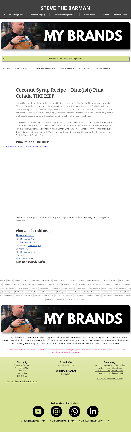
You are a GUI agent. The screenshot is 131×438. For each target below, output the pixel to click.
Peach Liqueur (44, 288)
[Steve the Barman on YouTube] (38, 411)
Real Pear (86, 292)
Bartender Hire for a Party (109, 381)
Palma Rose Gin (24, 288)
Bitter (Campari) (60, 281)
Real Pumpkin (119, 292)
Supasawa (38, 296)
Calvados (114, 281)
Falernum (42, 284)
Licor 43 (116, 284)
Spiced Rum (28, 296)
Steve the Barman (66, 365)
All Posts (6, 68)
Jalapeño (108, 284)
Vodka (99, 296)
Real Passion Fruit (74, 292)
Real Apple (123, 288)
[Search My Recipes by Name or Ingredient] (65, 58)
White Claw (70, 299)
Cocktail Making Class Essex (109, 368)
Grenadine (82, 284)
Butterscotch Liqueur (94, 281)
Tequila (58, 296)
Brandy (82, 281)
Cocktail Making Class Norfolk (109, 373)
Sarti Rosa (9, 296)
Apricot (18, 281)
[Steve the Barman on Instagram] (56, 411)
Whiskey (61, 299)
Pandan (34, 288)
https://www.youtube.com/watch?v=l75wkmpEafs (26, 146)
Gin (74, 284)
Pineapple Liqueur (68, 288)
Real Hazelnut (31, 292)
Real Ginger (9, 292)
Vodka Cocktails (67, 68)
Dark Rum (8, 284)
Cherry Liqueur (124, 281)
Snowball (18, 296)
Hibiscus (91, 284)
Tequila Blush (68, 296)
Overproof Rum (11, 288)
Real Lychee (51, 292)
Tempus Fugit (49, 296)
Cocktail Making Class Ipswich (109, 370)
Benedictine (35, 281)
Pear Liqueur (56, 288)
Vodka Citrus (119, 296)
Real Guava (19, 292)
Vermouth (90, 296)
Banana (26, 281)
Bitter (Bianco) (47, 281)
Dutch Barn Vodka (20, 284)
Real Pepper (95, 292)
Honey (99, 284)
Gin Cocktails (84, 68)
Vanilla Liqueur (79, 296)
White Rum (81, 299)
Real (104, 288)
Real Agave (113, 288)
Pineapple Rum (81, 288)
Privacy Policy (102, 420)
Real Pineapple (107, 292)
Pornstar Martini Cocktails (44, 68)
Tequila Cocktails (103, 68)
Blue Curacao (72, 281)
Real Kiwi (41, 292)
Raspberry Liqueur (94, 288)
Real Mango (61, 292)
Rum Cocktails (21, 68)
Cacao (106, 281)
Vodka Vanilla (51, 299)
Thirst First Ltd (77, 420)
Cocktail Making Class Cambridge (109, 365)
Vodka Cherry (108, 296)
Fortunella (66, 284)
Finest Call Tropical (54, 284)
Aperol (10, 281)
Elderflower (32, 284)
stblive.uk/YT (66, 373)
